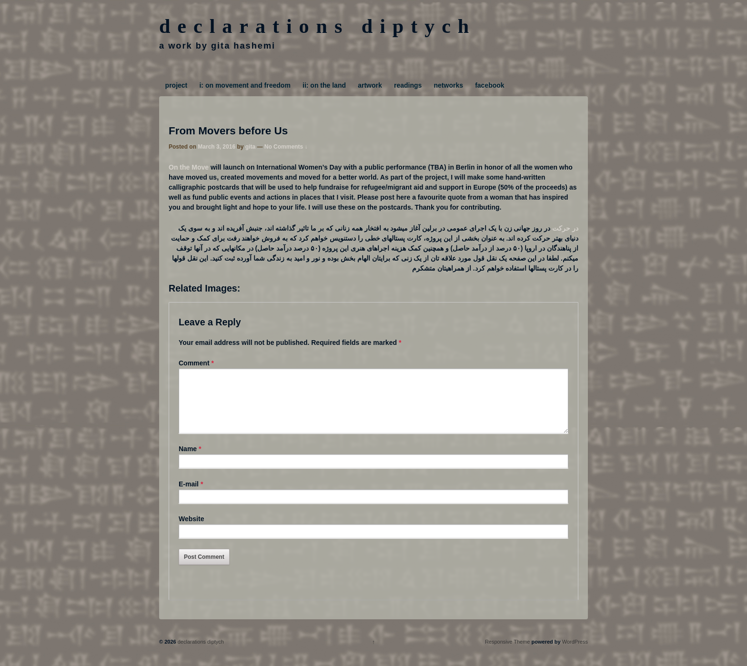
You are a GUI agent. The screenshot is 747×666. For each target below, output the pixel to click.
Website (191, 530)
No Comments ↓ (286, 146)
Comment (196, 363)
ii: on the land (324, 85)
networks (448, 85)
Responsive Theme (507, 653)
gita (250, 146)
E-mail (189, 495)
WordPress (575, 653)
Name (188, 460)
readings (408, 85)
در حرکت (565, 228)
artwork (370, 85)
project (176, 85)
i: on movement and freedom (244, 85)
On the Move (189, 167)
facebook (489, 85)
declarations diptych (317, 26)
